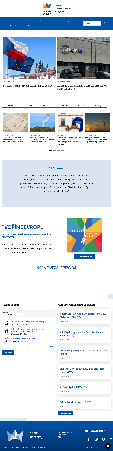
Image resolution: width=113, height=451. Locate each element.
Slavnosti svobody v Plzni (23, 338)
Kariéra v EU (12, 26)
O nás (34, 432)
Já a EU (42, 21)
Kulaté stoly (55, 21)
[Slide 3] (56, 95)
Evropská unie (28, 21)
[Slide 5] (64, 95)
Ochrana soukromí (65, 432)
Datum (5, 312)
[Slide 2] (52, 95)
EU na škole (27, 26)
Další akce (8, 352)
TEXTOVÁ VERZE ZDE (85, 256)
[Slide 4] (60, 95)
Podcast (45, 105)
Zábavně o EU (63, 105)
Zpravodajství (13, 21)
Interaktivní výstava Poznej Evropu (27, 328)
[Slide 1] (48, 95)
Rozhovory (28, 105)
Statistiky (98, 105)
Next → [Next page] (52, 346)
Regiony (69, 21)
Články (10, 105)
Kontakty (36, 436)
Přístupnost (62, 434)
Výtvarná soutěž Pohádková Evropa (28, 321)
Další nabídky (65, 413)
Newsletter (95, 430)
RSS (59, 437)
